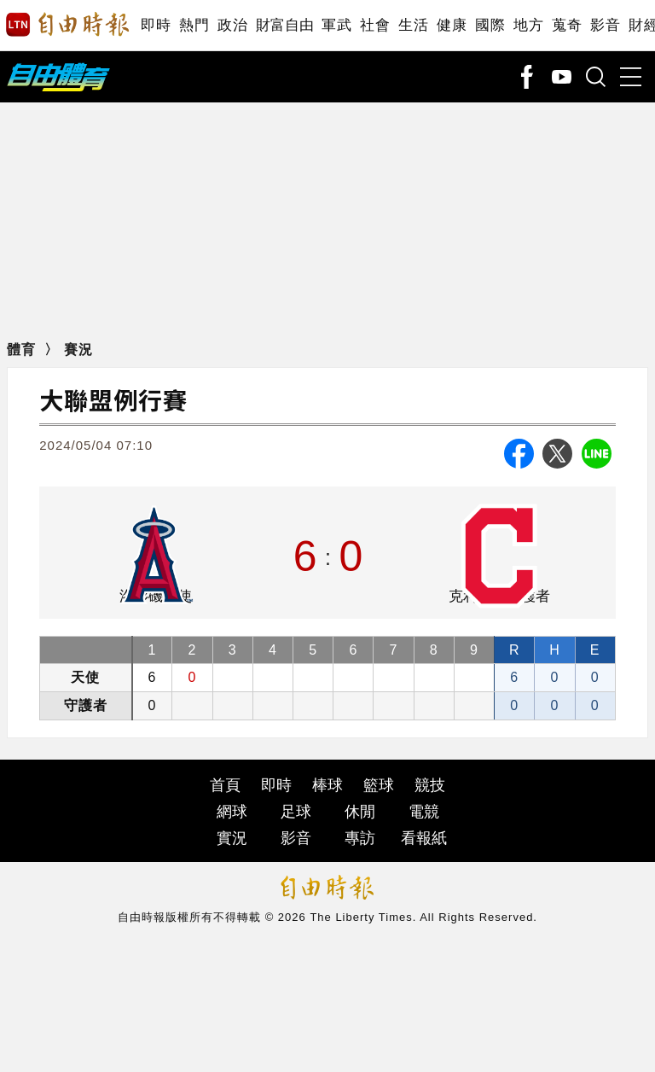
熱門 (194, 25)
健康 (452, 25)
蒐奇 (567, 25)
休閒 (360, 811)
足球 (296, 811)
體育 (21, 349)
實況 (232, 838)
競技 (429, 785)
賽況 (78, 349)
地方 (528, 25)
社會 (375, 25)
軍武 (336, 25)
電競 (424, 811)
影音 (605, 25)
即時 (156, 25)
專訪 (360, 838)
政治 (232, 25)
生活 (413, 25)
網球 (232, 811)
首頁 (225, 785)
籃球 (378, 785)
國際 (490, 25)
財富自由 (284, 25)
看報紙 (424, 838)
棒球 (327, 785)
